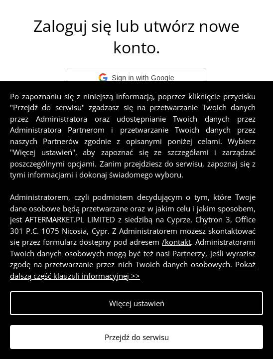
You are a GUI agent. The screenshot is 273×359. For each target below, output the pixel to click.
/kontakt (176, 242)
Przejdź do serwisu (137, 337)
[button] (136, 78)
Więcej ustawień (136, 303)
